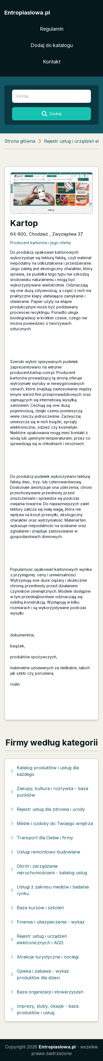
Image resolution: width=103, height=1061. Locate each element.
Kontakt (51, 62)
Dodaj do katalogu (51, 45)
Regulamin (51, 29)
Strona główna (19, 141)
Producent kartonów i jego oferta (40, 242)
